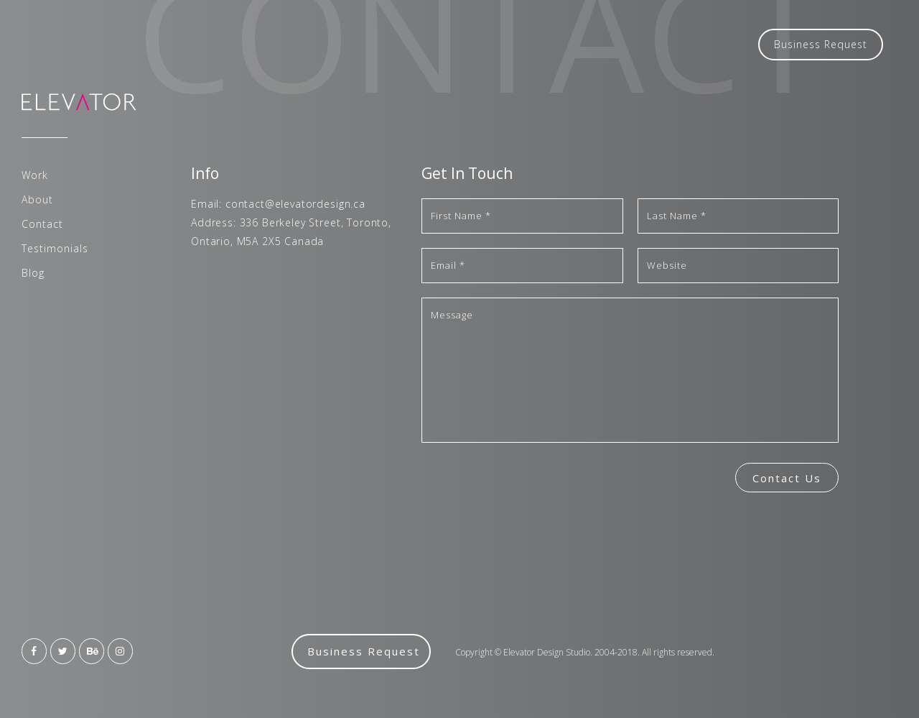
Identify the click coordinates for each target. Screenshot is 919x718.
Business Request (820, 44)
